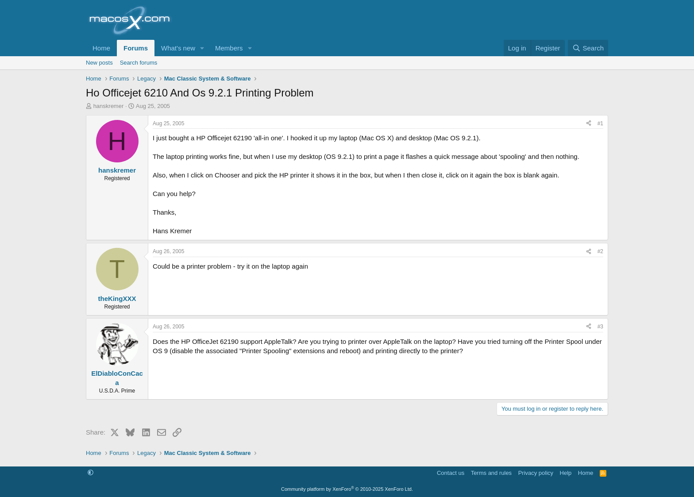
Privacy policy (535, 473)
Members (229, 48)
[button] (202, 48)
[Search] (588, 48)
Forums (135, 48)
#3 (600, 327)
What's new (178, 48)
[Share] (588, 124)
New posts (99, 62)
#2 (600, 251)
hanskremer (108, 106)
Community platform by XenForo (347, 489)
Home (101, 48)
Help (566, 473)
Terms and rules (491, 473)
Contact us (450, 473)
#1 (600, 123)
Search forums (139, 62)
